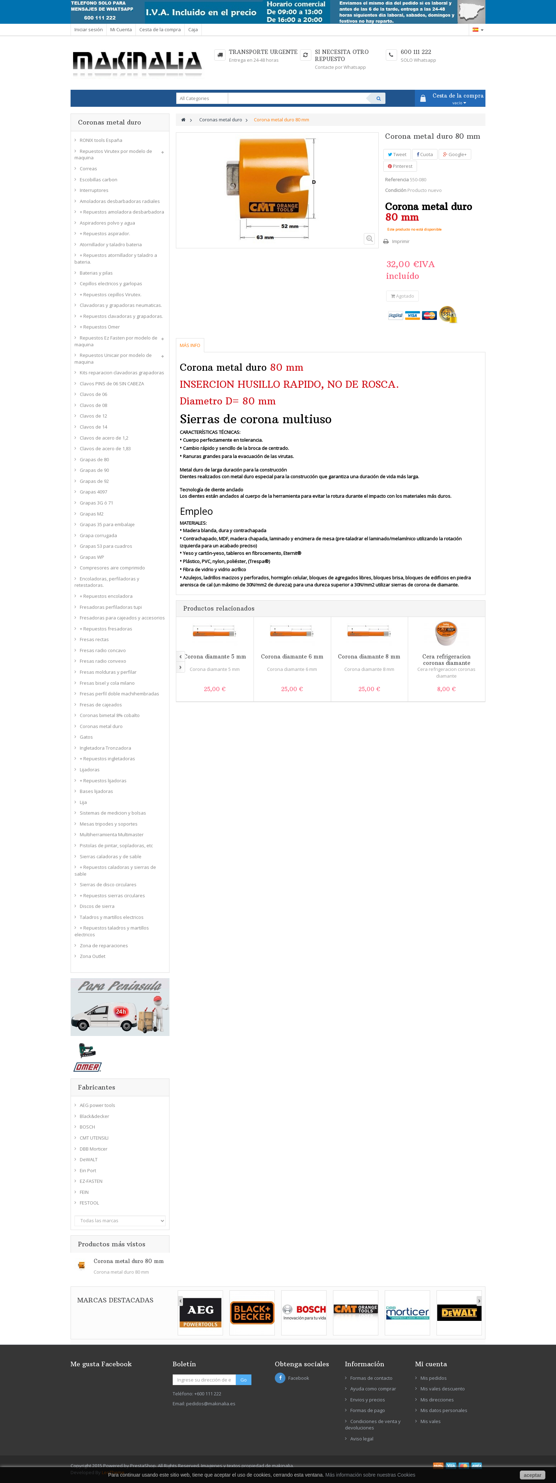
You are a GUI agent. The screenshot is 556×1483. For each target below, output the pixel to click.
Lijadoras (90, 769)
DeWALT (89, 1159)
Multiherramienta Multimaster (112, 834)
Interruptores (94, 190)
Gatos (86, 737)
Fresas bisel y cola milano (107, 683)
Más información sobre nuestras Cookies (371, 1475)
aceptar (532, 1475)
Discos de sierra (97, 906)
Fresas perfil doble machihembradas (119, 693)
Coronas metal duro (101, 726)
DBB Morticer (93, 1149)
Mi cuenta (431, 1364)
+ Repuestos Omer (100, 327)
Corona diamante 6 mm (292, 656)
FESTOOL (89, 1203)
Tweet (397, 154)
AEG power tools (97, 1105)
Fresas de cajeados (101, 704)
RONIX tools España (101, 140)
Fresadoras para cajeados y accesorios (122, 617)
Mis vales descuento (443, 1388)
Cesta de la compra (160, 29)
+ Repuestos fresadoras (106, 628)
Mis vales (431, 1421)
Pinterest (400, 166)
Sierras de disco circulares (108, 884)
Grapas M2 (92, 514)
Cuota (425, 154)
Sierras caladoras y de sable (110, 856)
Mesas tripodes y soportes (109, 824)
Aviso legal (361, 1438)
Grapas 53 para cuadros (106, 546)
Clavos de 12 (93, 416)
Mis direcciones (437, 1399)
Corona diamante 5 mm (215, 656)
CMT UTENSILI (94, 1138)
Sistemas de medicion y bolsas (113, 813)
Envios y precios (367, 1399)
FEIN (84, 1192)
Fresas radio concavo (103, 650)
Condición (395, 190)
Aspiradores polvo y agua (107, 223)
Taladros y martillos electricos (112, 917)
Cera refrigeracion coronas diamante (446, 659)
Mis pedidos (434, 1378)
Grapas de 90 (94, 470)
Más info (190, 345)
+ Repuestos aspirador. (105, 233)
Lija (83, 802)
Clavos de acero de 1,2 (104, 438)
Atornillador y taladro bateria (111, 244)
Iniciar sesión (88, 29)
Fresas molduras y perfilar (108, 672)
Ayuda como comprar (373, 1388)
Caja (193, 29)
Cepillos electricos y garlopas (111, 283)
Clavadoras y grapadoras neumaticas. (121, 305)
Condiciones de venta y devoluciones (373, 1424)
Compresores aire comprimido (112, 567)
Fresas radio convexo (103, 661)
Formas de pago (367, 1410)
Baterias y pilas (96, 273)
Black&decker (94, 1116)
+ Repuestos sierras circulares (112, 895)
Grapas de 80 (94, 459)
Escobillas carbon (98, 179)
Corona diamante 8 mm (369, 656)
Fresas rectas (94, 639)
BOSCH (87, 1127)
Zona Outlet (92, 956)
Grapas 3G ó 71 (96, 503)
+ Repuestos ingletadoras (107, 758)
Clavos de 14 (93, 427)
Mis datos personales (444, 1410)
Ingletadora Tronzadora (105, 748)
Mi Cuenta (121, 29)
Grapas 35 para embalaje (107, 524)
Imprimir (401, 241)
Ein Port (88, 1170)
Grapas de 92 (94, 481)
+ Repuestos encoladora (106, 596)
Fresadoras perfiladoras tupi (111, 607)
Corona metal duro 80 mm (129, 1261)
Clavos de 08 (93, 405)
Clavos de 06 (93, 394)
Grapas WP (92, 557)
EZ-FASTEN (91, 1181)
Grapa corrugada (98, 535)
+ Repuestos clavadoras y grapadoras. (121, 316)
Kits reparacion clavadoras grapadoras (122, 372)
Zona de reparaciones (104, 945)
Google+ (455, 154)
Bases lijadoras (96, 791)
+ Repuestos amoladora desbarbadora (122, 212)
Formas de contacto (371, 1378)
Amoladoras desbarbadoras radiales (120, 201)
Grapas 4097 (93, 492)
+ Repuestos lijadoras (103, 780)
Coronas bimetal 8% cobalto (110, 715)
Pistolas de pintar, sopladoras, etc (116, 845)
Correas (88, 168)
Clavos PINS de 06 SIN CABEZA (112, 383)
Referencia (397, 179)
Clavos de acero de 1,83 (105, 448)
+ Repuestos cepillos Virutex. (110, 294)
